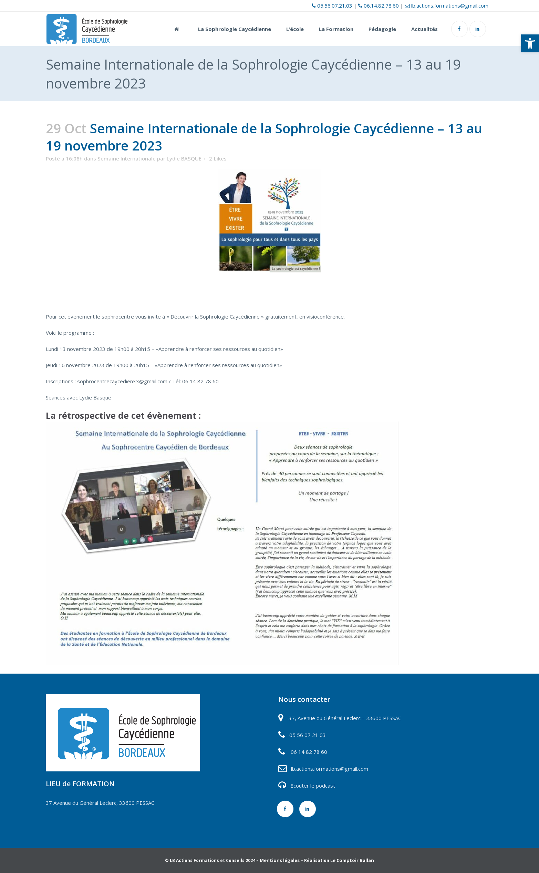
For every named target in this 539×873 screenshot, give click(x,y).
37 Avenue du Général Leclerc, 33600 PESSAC (100, 802)
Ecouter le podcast (312, 785)
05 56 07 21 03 (307, 734)
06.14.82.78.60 (378, 5)
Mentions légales (280, 860)
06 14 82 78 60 (309, 751)
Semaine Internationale (126, 158)
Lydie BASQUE (184, 158)
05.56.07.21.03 (332, 5)
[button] (530, 43)
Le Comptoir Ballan (352, 860)
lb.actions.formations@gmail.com (446, 5)
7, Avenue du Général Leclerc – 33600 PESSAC (346, 718)
